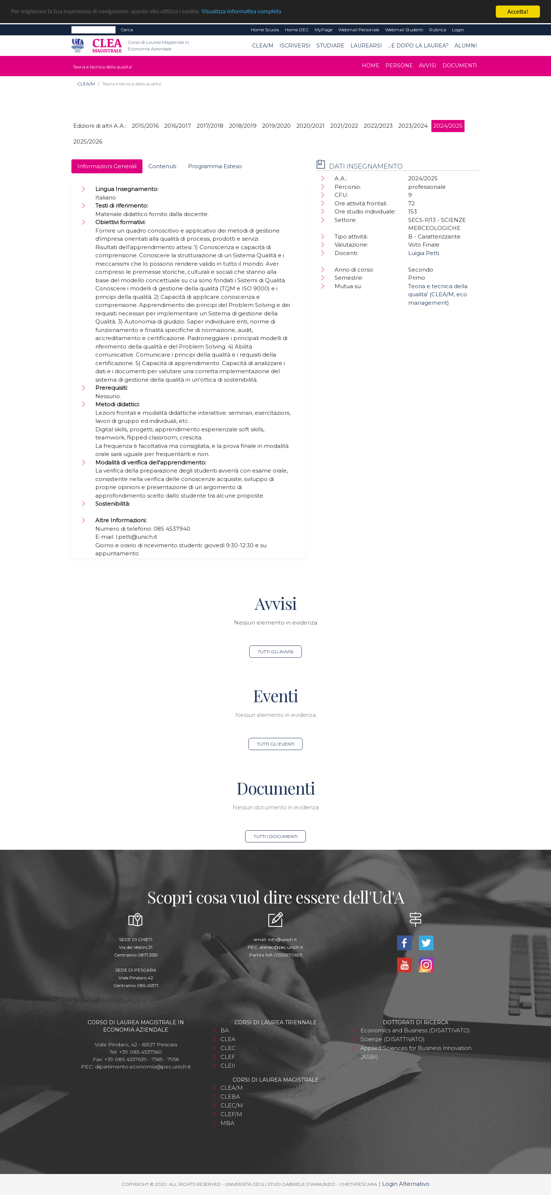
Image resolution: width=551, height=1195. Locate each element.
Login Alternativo (406, 1183)
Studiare (331, 45)
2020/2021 (310, 125)
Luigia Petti (423, 253)
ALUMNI (466, 45)
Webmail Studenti (404, 29)
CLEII (227, 1065)
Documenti (459, 65)
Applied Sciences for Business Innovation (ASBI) (415, 1052)
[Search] (93, 29)
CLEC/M (231, 1105)
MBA (227, 1123)
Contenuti (162, 166)
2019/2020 (276, 125)
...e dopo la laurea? (418, 45)
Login (458, 29)
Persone (399, 65)
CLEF (227, 1056)
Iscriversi (295, 45)
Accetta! (518, 11)
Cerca (127, 29)
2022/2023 (378, 125)
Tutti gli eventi (275, 744)
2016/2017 (177, 125)
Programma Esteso (215, 166)
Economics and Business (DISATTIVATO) (415, 1030)
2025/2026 (87, 141)
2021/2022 (344, 125)
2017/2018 (210, 125)
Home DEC (297, 29)
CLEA (228, 1039)
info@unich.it (282, 939)
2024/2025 (448, 125)
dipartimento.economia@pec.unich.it (143, 1066)
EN (473, 30)
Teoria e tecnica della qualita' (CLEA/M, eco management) (437, 294)
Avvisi (428, 65)
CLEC (228, 1047)
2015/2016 (145, 125)
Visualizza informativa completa (242, 12)
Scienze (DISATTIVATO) (392, 1039)
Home (370, 65)
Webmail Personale (358, 29)
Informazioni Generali (107, 166)
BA (224, 1030)
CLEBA (230, 1096)
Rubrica (437, 29)
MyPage (323, 29)
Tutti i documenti (275, 836)
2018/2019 (243, 125)
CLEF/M (231, 1114)
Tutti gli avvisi (275, 651)
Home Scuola (265, 29)
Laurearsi (366, 45)
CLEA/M (262, 45)
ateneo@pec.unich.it (281, 947)
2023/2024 (413, 125)
